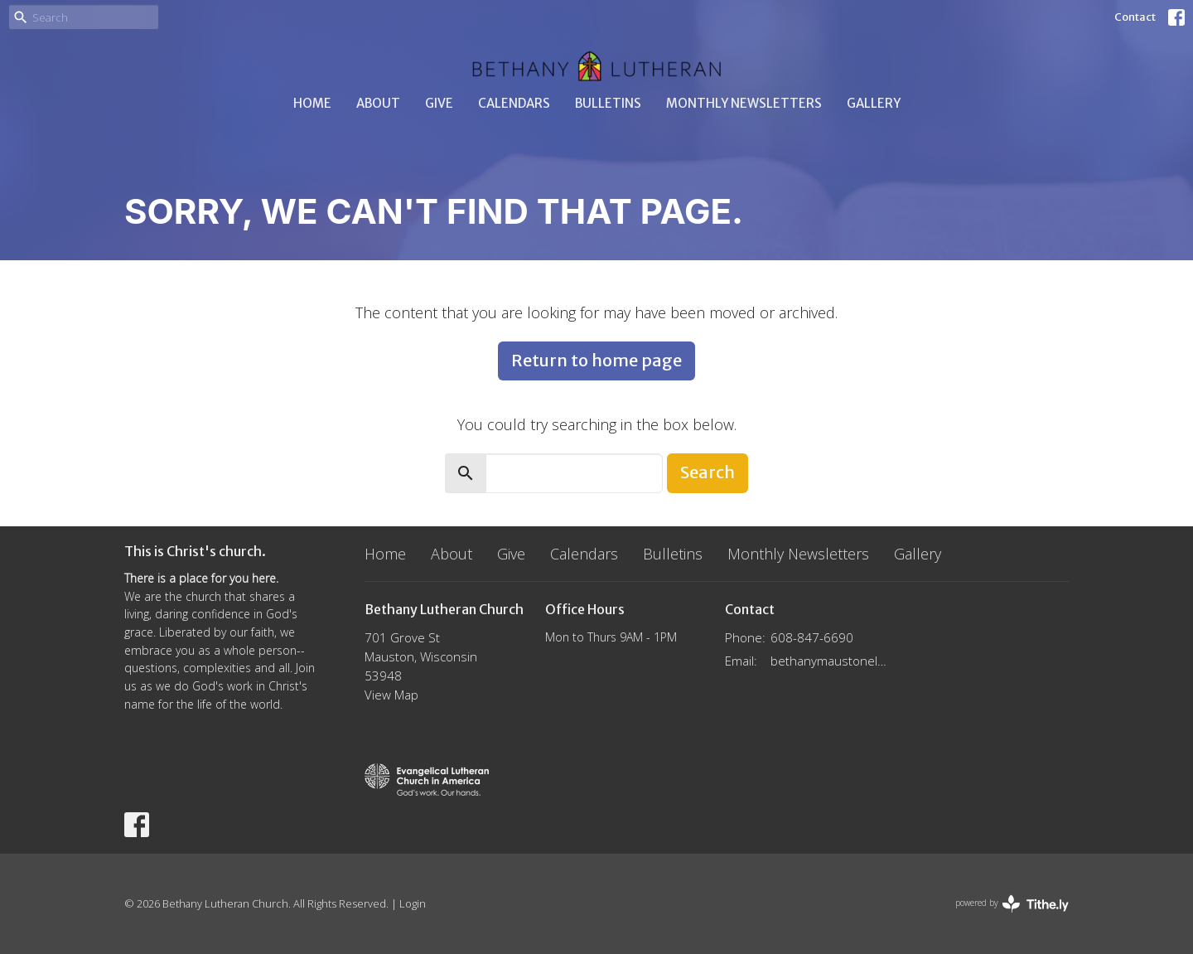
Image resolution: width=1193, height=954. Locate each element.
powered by (1012, 903)
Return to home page (596, 360)
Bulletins (608, 103)
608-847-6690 (811, 637)
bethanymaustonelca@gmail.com (829, 660)
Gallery (874, 103)
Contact (1135, 17)
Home (312, 103)
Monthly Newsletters (744, 103)
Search (707, 472)
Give (439, 103)
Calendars (514, 103)
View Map (391, 694)
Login (412, 903)
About (378, 103)
